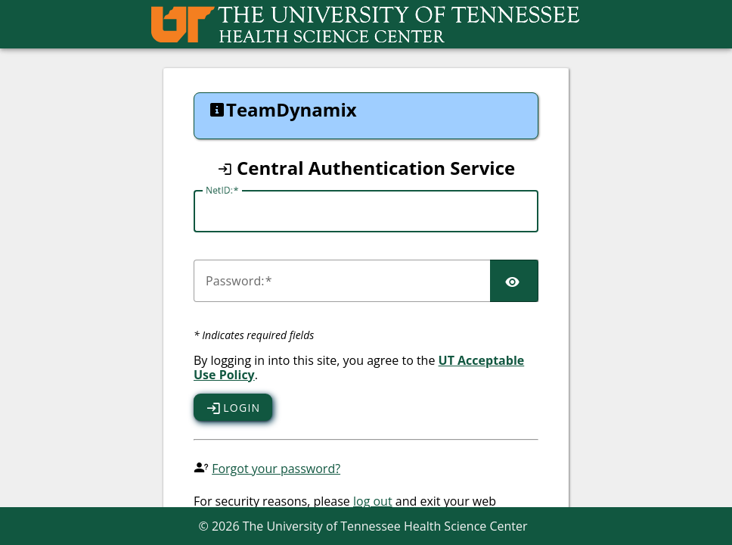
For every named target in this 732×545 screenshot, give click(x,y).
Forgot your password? (276, 468)
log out (372, 501)
